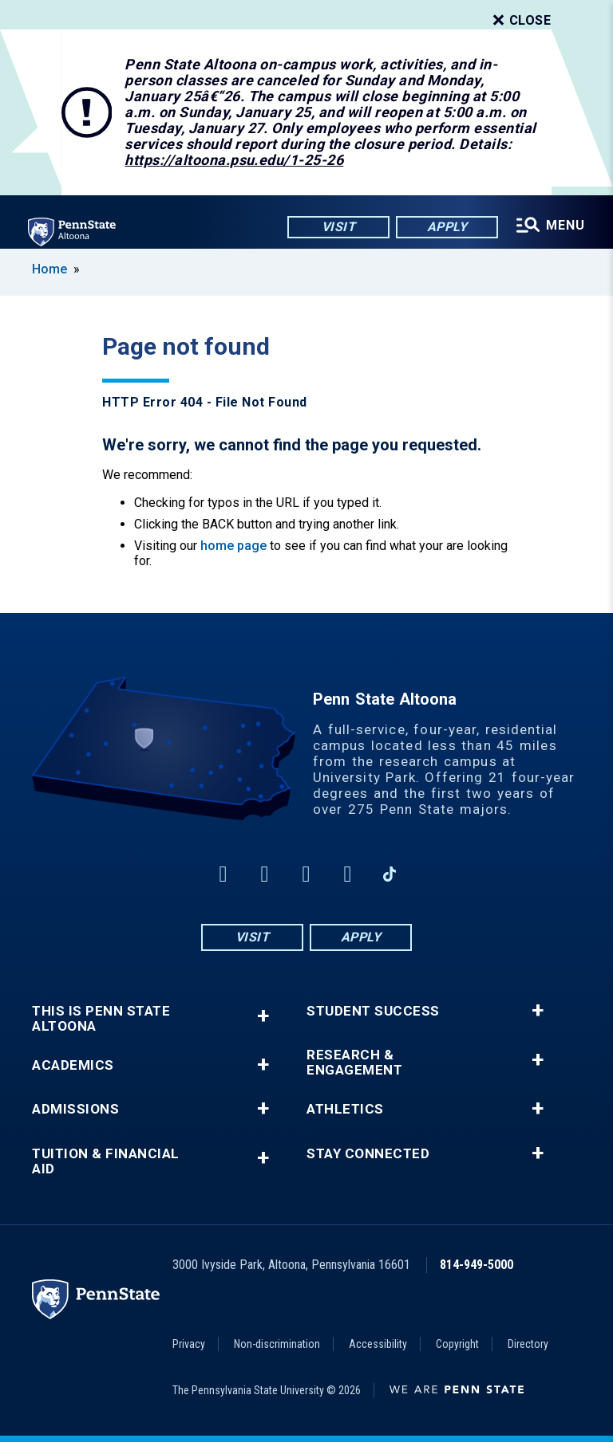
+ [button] (263, 1016)
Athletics (345, 1109)
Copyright (457, 1344)
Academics (73, 1065)
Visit (338, 226)
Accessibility (378, 1344)
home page (233, 545)
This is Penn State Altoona (101, 1019)
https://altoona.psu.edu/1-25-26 (234, 159)
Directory (528, 1344)
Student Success (373, 1011)
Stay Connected (367, 1153)
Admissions (75, 1109)
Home (49, 269)
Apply (446, 226)
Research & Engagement (354, 1062)
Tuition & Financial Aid (106, 1161)
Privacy (188, 1344)
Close (520, 21)
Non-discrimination (277, 1344)
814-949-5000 (476, 1264)
